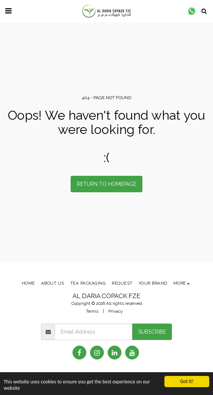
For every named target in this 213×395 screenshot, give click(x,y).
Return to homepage (106, 184)
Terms (92, 311)
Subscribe (152, 332)
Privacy (115, 311)
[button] (8, 11)
